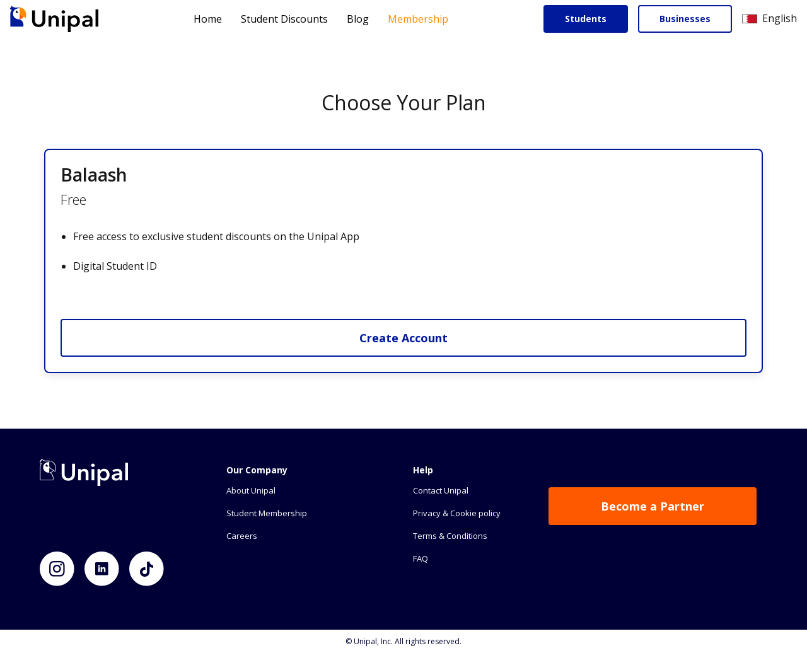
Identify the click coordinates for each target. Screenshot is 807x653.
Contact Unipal (440, 490)
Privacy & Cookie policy (457, 513)
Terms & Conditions (450, 535)
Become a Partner (652, 506)
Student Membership (266, 513)
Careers (241, 535)
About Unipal (251, 490)
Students (586, 19)
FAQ (420, 558)
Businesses (685, 19)
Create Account (403, 337)
